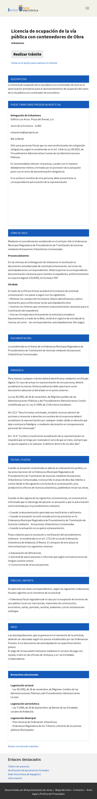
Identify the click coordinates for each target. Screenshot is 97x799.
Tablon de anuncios (18, 766)
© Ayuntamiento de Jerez (38, 789)
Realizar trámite (27, 54)
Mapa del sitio (63, 789)
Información (15, 778)
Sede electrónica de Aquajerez (24, 774)
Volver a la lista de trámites (23, 746)
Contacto (78, 789)
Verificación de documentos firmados (28, 770)
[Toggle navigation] (87, 8)
